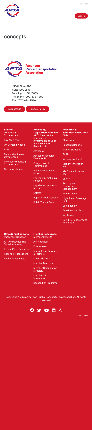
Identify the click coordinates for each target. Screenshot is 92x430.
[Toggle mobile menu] (86, 4)
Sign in (81, 16)
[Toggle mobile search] (81, 4)
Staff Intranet (82, 315)
